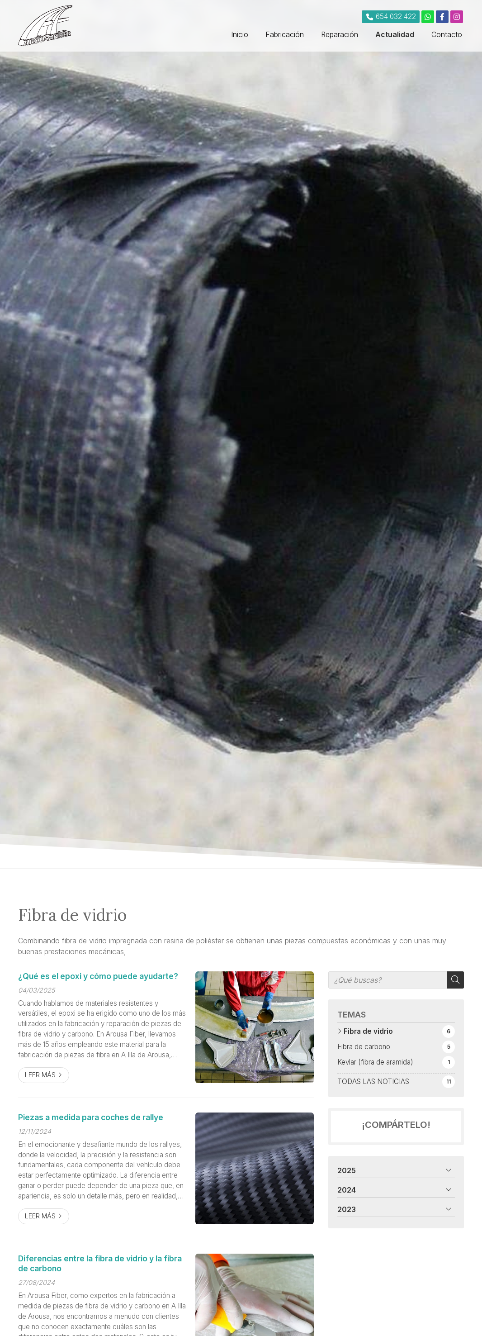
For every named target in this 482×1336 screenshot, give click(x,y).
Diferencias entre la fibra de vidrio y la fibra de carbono (100, 1263)
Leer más (40, 1075)
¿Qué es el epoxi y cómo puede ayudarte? (98, 976)
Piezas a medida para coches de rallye (90, 1117)
